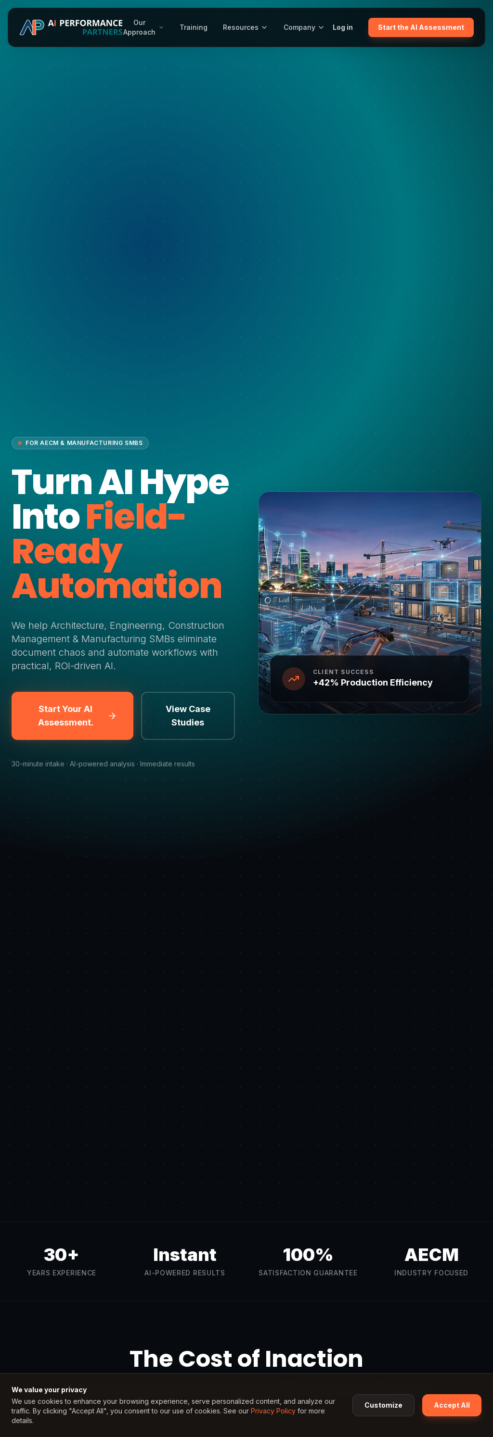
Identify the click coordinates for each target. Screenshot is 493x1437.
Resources (245, 27)
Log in (343, 27)
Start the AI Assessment (421, 27)
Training (194, 27)
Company (304, 27)
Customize (383, 1405)
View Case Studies (188, 715)
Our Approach (143, 27)
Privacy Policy (273, 1411)
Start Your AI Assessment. (77, 715)
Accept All (452, 1405)
